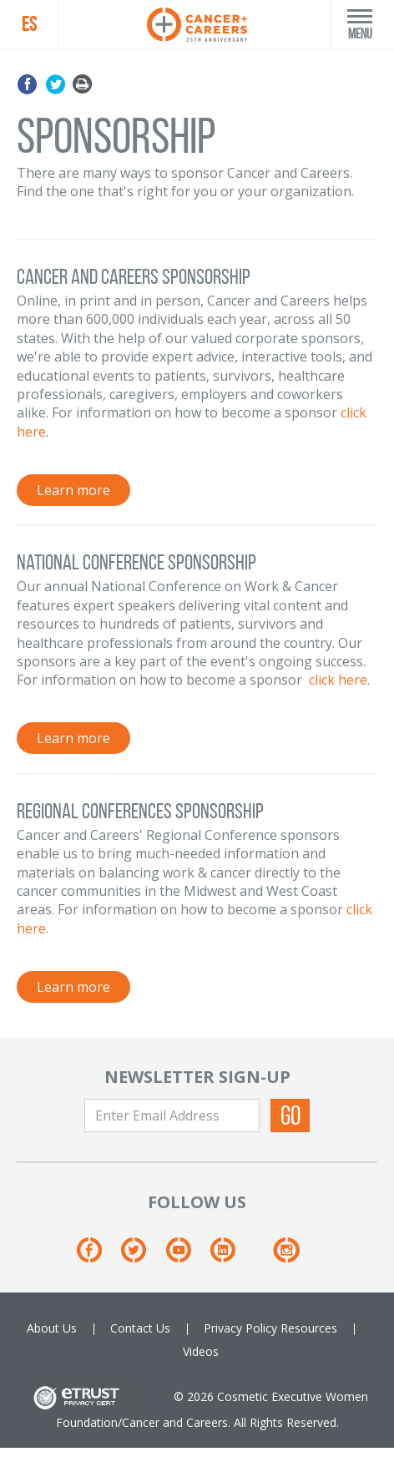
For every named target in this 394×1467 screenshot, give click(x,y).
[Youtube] (186, 1256)
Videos (201, 1351)
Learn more (73, 490)
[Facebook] (97, 1256)
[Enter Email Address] (172, 1115)
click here (338, 679)
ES (29, 24)
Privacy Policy (240, 1328)
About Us (52, 1328)
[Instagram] (286, 1256)
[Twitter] (141, 1256)
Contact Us (140, 1328)
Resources (308, 1328)
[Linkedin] (230, 1256)
